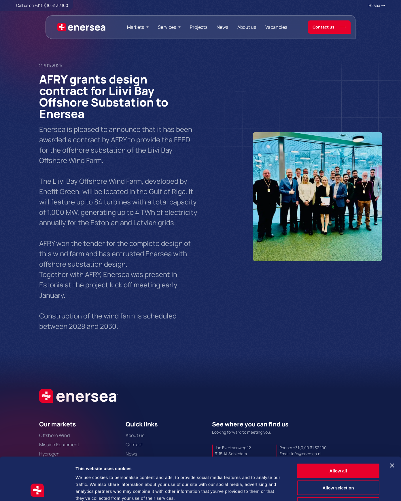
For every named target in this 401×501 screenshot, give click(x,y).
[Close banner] (392, 425)
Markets (135, 27)
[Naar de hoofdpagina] (81, 27)
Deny (338, 464)
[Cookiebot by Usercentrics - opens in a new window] (37, 489)
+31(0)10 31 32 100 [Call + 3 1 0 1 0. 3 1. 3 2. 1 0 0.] (51, 5)
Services (167, 27)
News (222, 27)
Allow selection (338, 447)
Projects (198, 27)
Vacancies (276, 27)
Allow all (338, 430)
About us (246, 27)
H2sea (374, 5)
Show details (302, 489)
